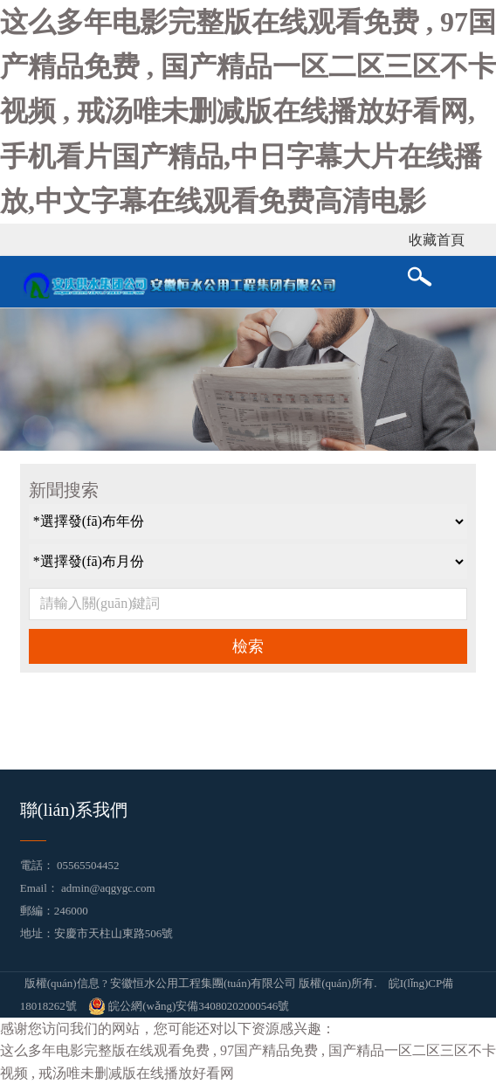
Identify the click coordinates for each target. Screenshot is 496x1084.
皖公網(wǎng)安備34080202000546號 (188, 1006)
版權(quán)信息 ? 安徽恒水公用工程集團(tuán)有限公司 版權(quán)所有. (200, 983)
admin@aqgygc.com (108, 887)
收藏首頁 (437, 239)
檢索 (248, 646)
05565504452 (88, 865)
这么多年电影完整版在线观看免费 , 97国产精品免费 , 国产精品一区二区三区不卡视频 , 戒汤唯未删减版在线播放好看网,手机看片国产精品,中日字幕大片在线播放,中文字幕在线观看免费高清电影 (248, 111)
